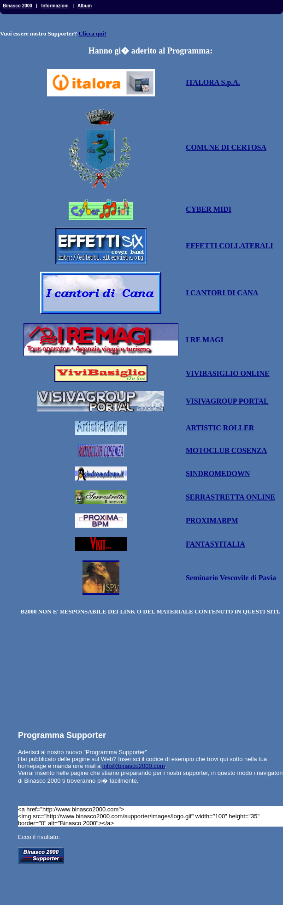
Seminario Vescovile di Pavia (231, 578)
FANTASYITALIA (215, 544)
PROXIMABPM (212, 520)
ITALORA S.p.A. (213, 82)
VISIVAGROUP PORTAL (227, 401)
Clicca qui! (92, 33)
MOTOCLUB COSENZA (226, 450)
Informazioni (54, 5)
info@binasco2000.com (133, 765)
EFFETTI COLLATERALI (229, 246)
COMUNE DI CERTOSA (226, 147)
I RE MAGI (205, 340)
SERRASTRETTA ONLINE (230, 497)
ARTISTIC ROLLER (220, 428)
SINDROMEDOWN (218, 473)
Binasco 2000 (17, 5)
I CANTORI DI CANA (222, 293)
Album (84, 5)
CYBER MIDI (208, 209)
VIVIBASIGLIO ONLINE (228, 373)
